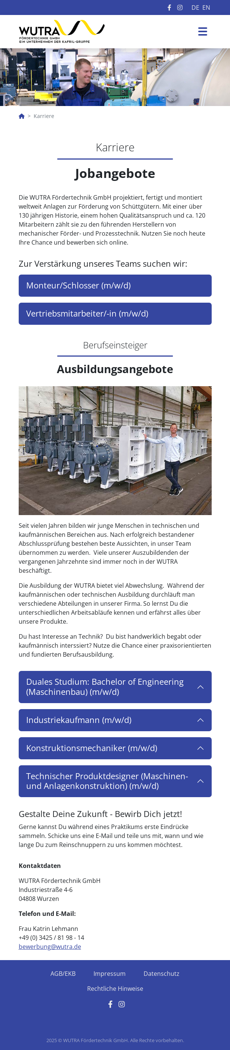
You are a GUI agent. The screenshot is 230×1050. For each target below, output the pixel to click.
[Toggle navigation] (203, 31)
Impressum (109, 973)
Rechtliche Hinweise (115, 988)
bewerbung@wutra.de (50, 946)
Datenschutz (162, 973)
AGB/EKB (63, 973)
